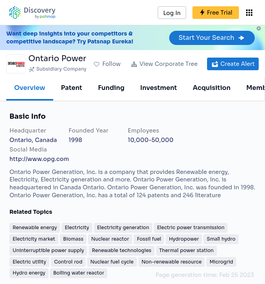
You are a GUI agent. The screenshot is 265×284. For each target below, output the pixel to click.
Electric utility (29, 262)
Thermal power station (186, 250)
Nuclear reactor (110, 239)
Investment (158, 88)
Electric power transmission (190, 227)
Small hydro (221, 239)
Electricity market (34, 239)
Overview (29, 88)
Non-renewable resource (172, 262)
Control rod (68, 262)
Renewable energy (35, 227)
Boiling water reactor (78, 273)
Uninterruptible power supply (48, 250)
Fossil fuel (149, 239)
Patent (71, 88)
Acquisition (212, 88)
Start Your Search (212, 38)
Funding (111, 88)
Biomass (73, 239)
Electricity (77, 227)
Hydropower (184, 239)
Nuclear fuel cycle (112, 262)
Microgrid (221, 262)
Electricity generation (123, 227)
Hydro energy (29, 273)
